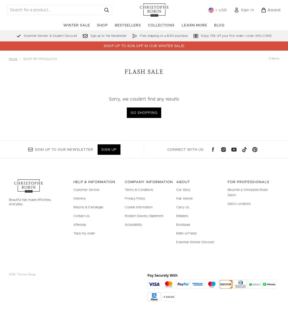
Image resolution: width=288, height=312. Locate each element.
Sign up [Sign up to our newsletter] (109, 149)
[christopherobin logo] (154, 10)
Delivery (79, 198)
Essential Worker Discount (195, 242)
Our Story (183, 189)
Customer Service (86, 189)
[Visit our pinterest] (255, 149)
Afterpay (79, 224)
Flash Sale (144, 71)
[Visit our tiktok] (244, 149)
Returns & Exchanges (88, 207)
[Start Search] (106, 10)
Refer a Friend (186, 233)
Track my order (84, 233)
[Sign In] (244, 10)
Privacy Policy (135, 198)
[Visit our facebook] (213, 149)
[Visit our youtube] (234, 149)
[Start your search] (59, 10)
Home (13, 59)
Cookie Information (138, 207)
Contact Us (81, 216)
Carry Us (182, 207)
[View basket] (271, 10)
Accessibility (133, 224)
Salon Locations (239, 203)
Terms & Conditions (139, 189)
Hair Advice (184, 198)
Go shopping (144, 112)
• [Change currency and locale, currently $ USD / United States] (217, 10)
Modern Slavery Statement (144, 216)
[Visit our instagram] (223, 149)
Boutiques (183, 224)
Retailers (182, 216)
